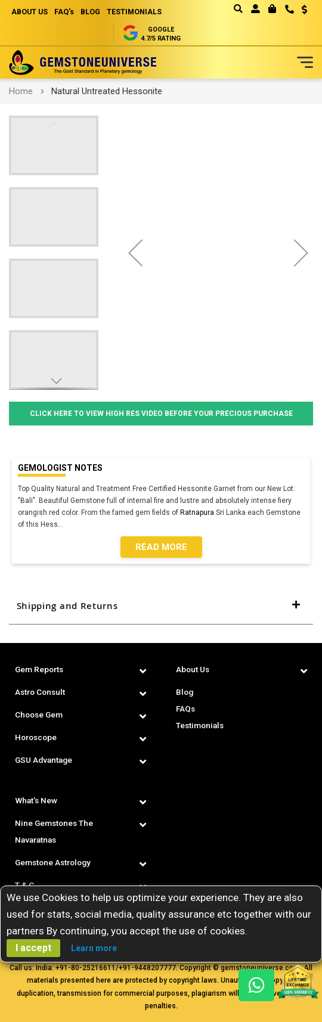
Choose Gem (40, 714)
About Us (193, 669)
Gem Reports (40, 669)
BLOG (96, 11)
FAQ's (68, 11)
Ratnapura (197, 512)
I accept (33, 947)
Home (21, 91)
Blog (185, 692)
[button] (300, 11)
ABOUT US (31, 11)
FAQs (186, 708)
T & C (24, 885)
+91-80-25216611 (85, 968)
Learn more (94, 948)
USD (304, 9)
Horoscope (37, 737)
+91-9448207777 (147, 968)
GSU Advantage (45, 760)
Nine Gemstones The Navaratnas (55, 831)
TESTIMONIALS (144, 11)
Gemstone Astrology (55, 862)
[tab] (161, 606)
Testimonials (201, 725)
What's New (36, 800)
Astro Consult (41, 692)
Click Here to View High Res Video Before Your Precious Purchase (161, 413)
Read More (161, 547)
